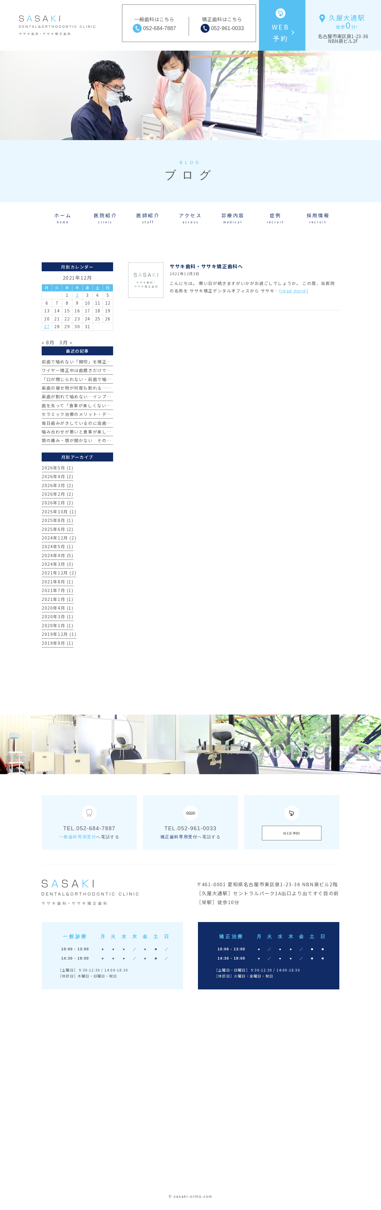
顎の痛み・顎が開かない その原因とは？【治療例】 (97, 440)
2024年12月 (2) (59, 538)
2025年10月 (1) (59, 512)
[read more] (294, 291)
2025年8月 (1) (58, 520)
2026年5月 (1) (58, 468)
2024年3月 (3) (58, 564)
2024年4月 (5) (58, 555)
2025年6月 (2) (58, 529)
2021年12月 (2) (59, 573)
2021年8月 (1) (58, 582)
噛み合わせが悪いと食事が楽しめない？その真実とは (97, 432)
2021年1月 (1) (58, 599)
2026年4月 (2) (58, 476)
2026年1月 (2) (58, 503)
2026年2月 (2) (58, 494)
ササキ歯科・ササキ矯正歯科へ (206, 266)
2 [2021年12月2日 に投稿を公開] (77, 295)
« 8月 (48, 342)
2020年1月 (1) (58, 625)
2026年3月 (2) (58, 485)
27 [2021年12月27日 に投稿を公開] (47, 326)
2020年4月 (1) (58, 608)
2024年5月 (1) (58, 546)
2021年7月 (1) (58, 590)
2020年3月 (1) (58, 616)
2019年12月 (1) (59, 634)
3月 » (66, 342)
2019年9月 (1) (58, 643)
